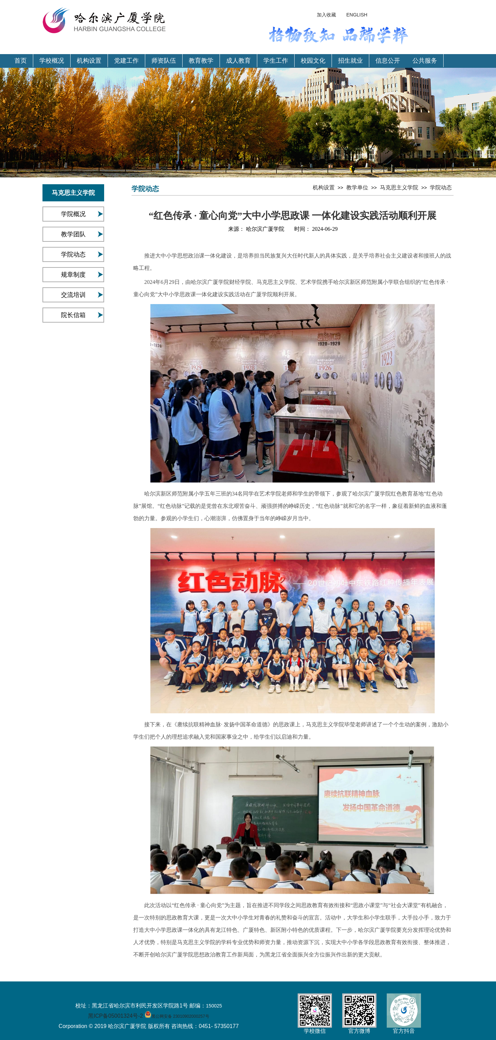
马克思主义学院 (399, 187)
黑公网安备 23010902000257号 (180, 1016)
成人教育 (238, 60)
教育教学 (201, 60)
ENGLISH (356, 14)
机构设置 (89, 60)
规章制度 (73, 274)
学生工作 (275, 60)
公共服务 (424, 60)
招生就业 (350, 60)
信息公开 (387, 60)
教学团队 (73, 234)
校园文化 (313, 60)
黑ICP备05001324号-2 (115, 1016)
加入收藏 (326, 14)
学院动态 (73, 254)
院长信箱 (73, 315)
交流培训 (73, 294)
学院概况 (73, 214)
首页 (20, 60)
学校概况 (51, 60)
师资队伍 (163, 60)
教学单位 (357, 187)
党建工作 (126, 60)
